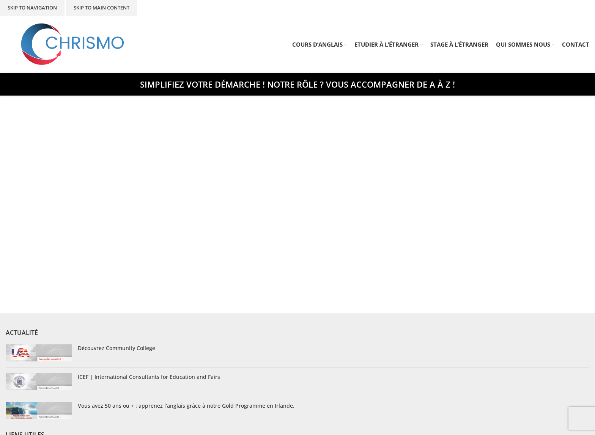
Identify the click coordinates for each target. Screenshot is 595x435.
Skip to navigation (32, 7)
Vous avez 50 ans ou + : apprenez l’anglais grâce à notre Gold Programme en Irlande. (186, 405)
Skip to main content (101, 7)
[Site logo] (73, 43)
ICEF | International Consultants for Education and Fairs (149, 376)
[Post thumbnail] (39, 352)
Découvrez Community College (116, 348)
